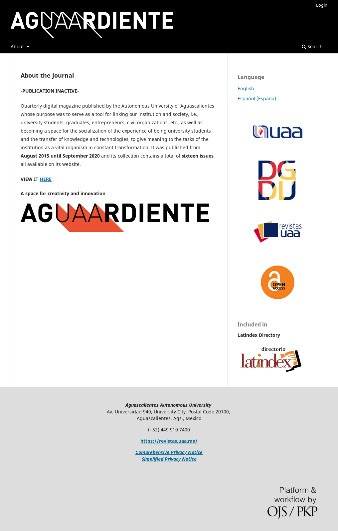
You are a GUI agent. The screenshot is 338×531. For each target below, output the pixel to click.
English (246, 88)
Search (312, 46)
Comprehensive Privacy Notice (169, 452)
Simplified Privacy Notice (169, 459)
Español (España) (257, 98)
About (18, 46)
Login (321, 5)
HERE (46, 179)
